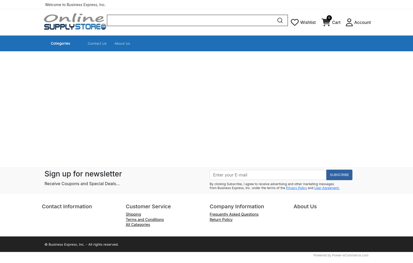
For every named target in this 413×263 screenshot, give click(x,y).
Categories (60, 43)
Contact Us (97, 43)
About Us (122, 43)
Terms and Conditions (145, 219)
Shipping (133, 214)
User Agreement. (327, 188)
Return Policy (221, 219)
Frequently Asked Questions (234, 214)
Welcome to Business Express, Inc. (75, 4)
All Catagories (138, 224)
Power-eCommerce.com (350, 255)
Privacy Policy (296, 188)
